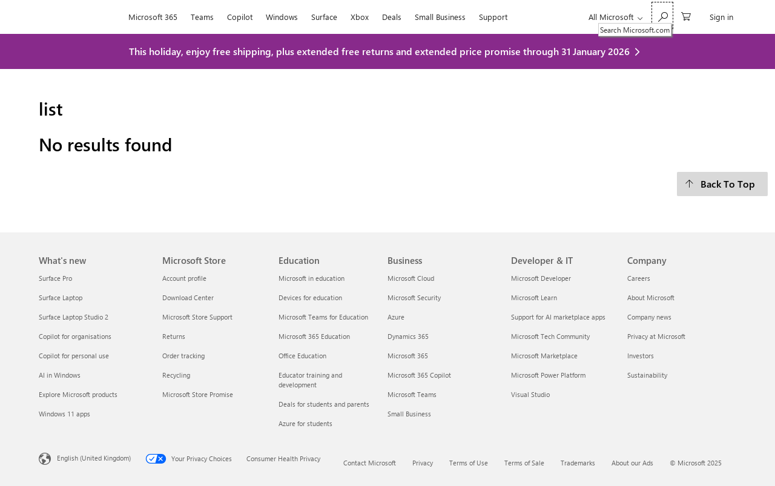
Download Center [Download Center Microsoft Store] (188, 297)
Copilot (239, 16)
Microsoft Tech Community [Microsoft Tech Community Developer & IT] (550, 336)
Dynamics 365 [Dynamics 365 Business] (408, 336)
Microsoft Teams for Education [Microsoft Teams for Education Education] (323, 316)
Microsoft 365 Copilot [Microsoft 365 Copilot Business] (419, 374)
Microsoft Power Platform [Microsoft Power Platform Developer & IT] (548, 374)
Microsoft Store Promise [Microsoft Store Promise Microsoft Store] (197, 394)
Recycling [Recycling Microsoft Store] (176, 374)
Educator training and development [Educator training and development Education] (310, 379)
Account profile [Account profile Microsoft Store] (184, 278)
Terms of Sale (524, 462)
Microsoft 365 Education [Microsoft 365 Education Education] (314, 336)
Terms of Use (468, 462)
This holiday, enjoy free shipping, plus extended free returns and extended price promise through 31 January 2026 (379, 51)
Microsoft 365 (152, 16)
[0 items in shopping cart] (686, 15)
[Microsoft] (80, 17)
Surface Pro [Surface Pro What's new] (55, 278)
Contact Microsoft (369, 462)
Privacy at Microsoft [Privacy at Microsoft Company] (656, 336)
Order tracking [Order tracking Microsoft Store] (183, 355)
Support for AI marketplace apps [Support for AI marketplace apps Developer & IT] (558, 316)
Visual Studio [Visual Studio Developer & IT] (530, 394)
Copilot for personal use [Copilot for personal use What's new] (74, 355)
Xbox (360, 16)
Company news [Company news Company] (649, 316)
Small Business (440, 16)
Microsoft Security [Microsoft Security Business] (414, 297)
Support (493, 16)
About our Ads (632, 462)
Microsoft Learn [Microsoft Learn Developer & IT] (534, 297)
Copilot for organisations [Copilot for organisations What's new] (75, 336)
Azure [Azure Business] (396, 316)
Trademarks (578, 462)
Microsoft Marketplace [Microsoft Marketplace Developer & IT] (544, 355)
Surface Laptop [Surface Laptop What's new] (60, 297)
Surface (324, 16)
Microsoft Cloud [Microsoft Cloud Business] (411, 278)
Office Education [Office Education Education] (302, 355)
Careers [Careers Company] (638, 278)
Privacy (422, 462)
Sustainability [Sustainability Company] (647, 374)
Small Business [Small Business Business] (409, 413)
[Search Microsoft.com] (662, 15)
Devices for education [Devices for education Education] (310, 297)
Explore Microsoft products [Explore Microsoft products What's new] (78, 394)
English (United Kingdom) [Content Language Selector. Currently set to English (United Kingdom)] (94, 457)
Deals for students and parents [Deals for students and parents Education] (324, 404)
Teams (202, 16)
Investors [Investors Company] (640, 355)
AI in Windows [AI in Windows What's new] (60, 374)
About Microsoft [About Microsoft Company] (650, 297)
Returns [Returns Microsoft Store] (173, 336)
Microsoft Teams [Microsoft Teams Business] (412, 394)
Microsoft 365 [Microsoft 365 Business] (408, 355)
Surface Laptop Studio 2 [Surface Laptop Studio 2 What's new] (73, 316)
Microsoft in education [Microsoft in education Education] (312, 278)
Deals (391, 16)
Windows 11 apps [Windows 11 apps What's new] (64, 413)
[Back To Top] (722, 184)
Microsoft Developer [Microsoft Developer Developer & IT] (541, 278)
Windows (282, 16)
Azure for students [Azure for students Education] (305, 423)
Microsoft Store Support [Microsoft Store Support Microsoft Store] (197, 316)
